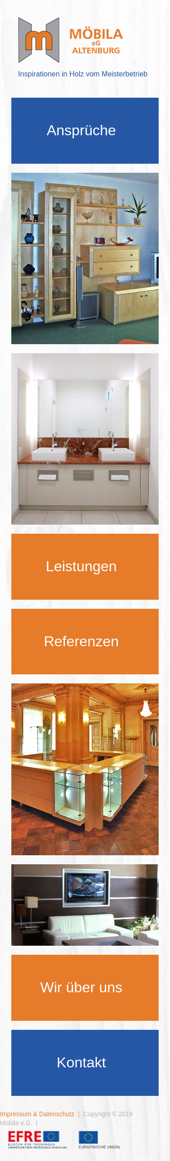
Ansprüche (81, 130)
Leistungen (81, 566)
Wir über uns (81, 987)
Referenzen (81, 641)
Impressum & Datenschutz (37, 1114)
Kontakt (81, 1062)
